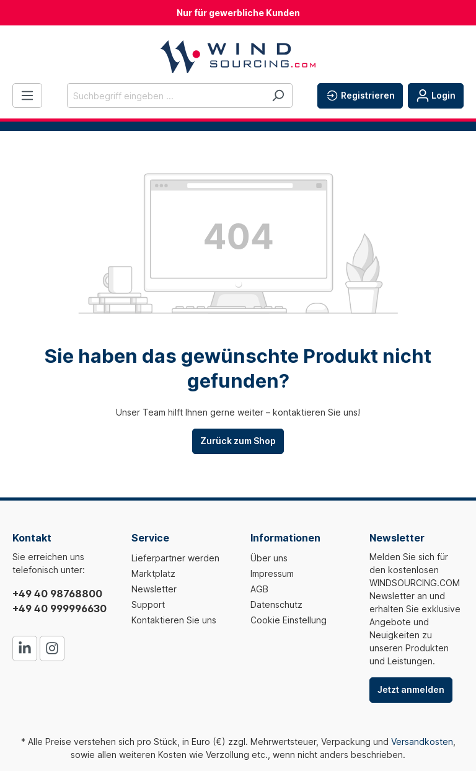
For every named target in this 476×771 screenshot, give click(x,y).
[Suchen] (278, 95)
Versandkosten (422, 741)
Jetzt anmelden (410, 689)
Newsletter (154, 589)
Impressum (272, 573)
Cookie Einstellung (288, 620)
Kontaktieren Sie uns (173, 620)
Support (148, 604)
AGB (259, 589)
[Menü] (27, 95)
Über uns (269, 558)
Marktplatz (153, 573)
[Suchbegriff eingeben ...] (165, 95)
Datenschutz (276, 604)
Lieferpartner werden (175, 558)
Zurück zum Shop (238, 440)
